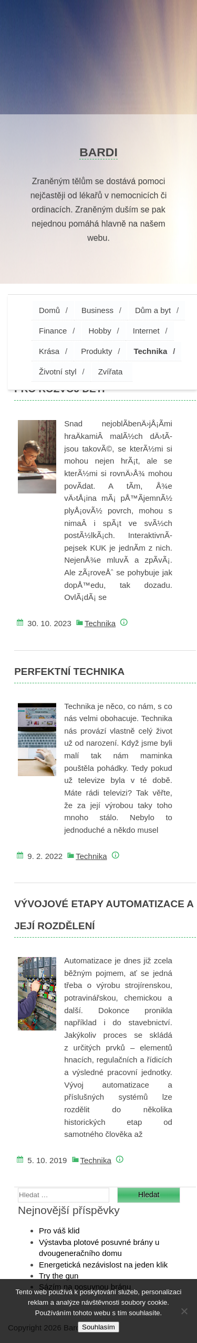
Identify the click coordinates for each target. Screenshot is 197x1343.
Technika (150, 351)
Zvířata (110, 371)
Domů (49, 310)
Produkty (96, 351)
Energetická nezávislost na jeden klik (103, 1264)
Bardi (98, 152)
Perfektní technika (69, 671)
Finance (53, 330)
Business (97, 310)
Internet (146, 330)
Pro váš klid (59, 1230)
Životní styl (58, 371)
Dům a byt (153, 310)
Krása (49, 351)
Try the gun (58, 1275)
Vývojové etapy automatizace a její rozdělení (104, 914)
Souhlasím (98, 1327)
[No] (184, 1311)
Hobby (99, 330)
